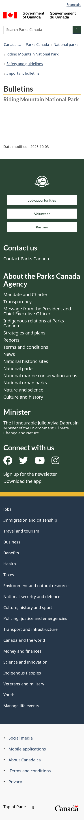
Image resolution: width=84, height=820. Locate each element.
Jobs (7, 509)
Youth (9, 694)
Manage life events (21, 705)
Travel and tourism (21, 531)
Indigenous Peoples (22, 673)
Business (11, 542)
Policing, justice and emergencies (35, 618)
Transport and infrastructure (30, 629)
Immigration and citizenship (30, 520)
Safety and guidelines (24, 63)
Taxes (8, 574)
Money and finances (22, 651)
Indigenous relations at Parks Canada (33, 323)
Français (74, 4)
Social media (21, 738)
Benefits (11, 553)
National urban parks (25, 383)
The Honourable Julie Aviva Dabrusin (41, 427)
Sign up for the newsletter (30, 474)
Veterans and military (23, 684)
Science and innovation (25, 662)
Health (9, 563)
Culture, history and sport (27, 607)
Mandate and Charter (25, 294)
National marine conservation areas (40, 376)
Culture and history (23, 397)
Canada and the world (24, 640)
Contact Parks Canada (26, 259)
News (9, 354)
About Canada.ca (25, 760)
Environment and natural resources (37, 585)
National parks (66, 44)
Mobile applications (27, 749)
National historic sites (25, 361)
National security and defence (31, 596)
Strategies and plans (24, 333)
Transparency (17, 302)
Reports (11, 340)
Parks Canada (37, 44)
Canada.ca (12, 44)
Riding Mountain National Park (32, 54)
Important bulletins (22, 73)
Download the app (22, 481)
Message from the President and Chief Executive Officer (37, 311)
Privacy (15, 781)
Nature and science (23, 390)
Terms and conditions (25, 347)
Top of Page (18, 806)
